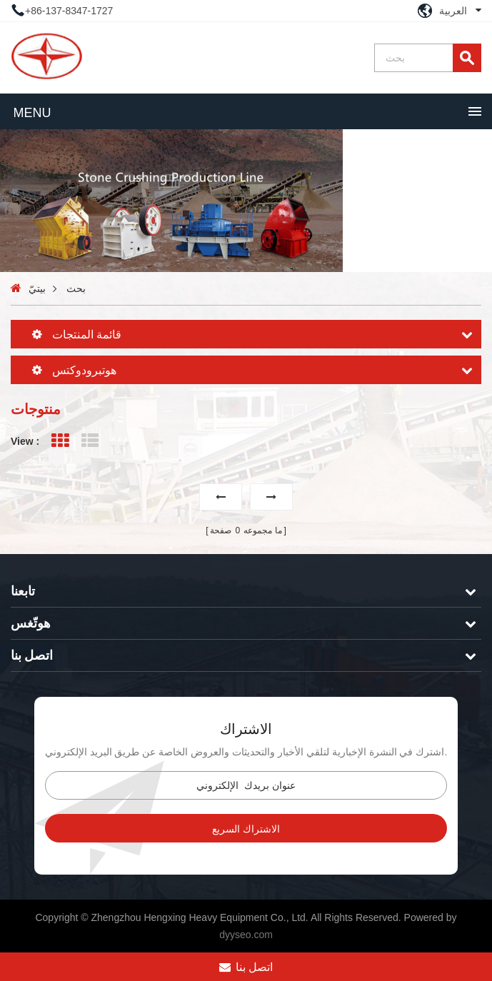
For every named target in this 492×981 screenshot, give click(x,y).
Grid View (59, 440)
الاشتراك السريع (246, 829)
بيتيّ (37, 288)
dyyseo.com (246, 934)
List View (90, 440)
